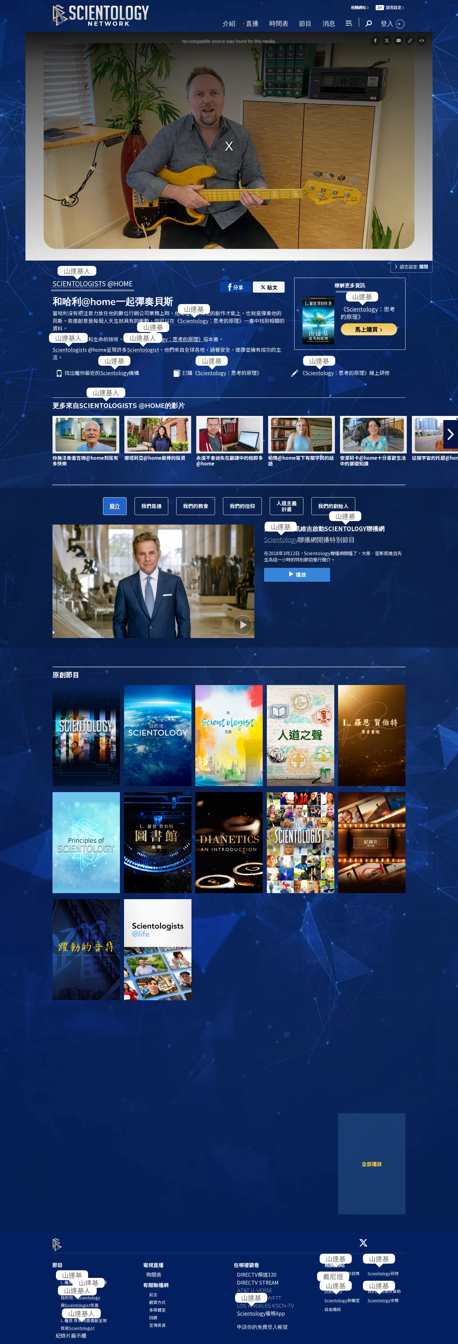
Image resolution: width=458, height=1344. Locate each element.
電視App (261, 1309)
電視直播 (153, 1261)
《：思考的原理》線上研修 (345, 373)
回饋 (153, 1314)
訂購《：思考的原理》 (222, 373)
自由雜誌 (332, 1305)
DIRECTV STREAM (258, 1279)
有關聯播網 (156, 1281)
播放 (297, 574)
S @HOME (92, 283)
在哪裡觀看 (246, 1261)
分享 (235, 287)
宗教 (383, 1296)
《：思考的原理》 (168, 339)
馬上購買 (369, 329)
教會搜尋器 (378, 1279)
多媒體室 (157, 1306)
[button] (450, 434)
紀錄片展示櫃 (71, 1332)
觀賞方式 (157, 1298)
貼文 (268, 287)
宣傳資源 (157, 1321)
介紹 (229, 23)
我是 (77, 1324)
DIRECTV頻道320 (256, 1271)
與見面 (80, 1302)
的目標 (342, 1270)
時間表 (278, 23)
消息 (329, 23)
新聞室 (342, 1296)
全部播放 (372, 1164)
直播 (252, 23)
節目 (305, 23)
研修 (383, 1270)
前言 (153, 1291)
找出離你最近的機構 (102, 373)
